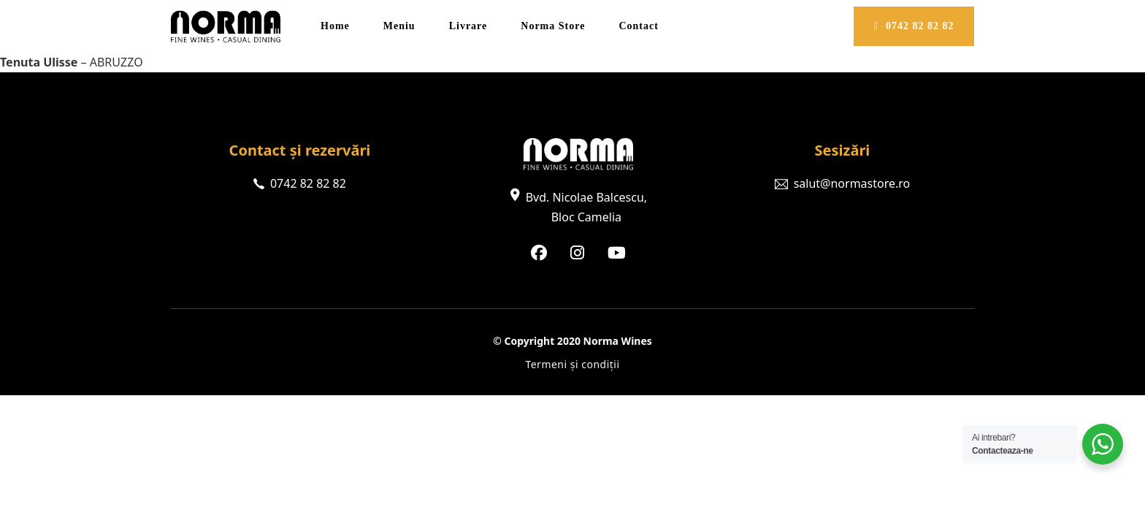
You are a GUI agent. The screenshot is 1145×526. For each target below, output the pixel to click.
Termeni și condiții (572, 364)
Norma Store (553, 25)
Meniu (399, 25)
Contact (638, 25)
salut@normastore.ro (852, 183)
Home (335, 25)
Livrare (468, 25)
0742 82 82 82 (914, 25)
